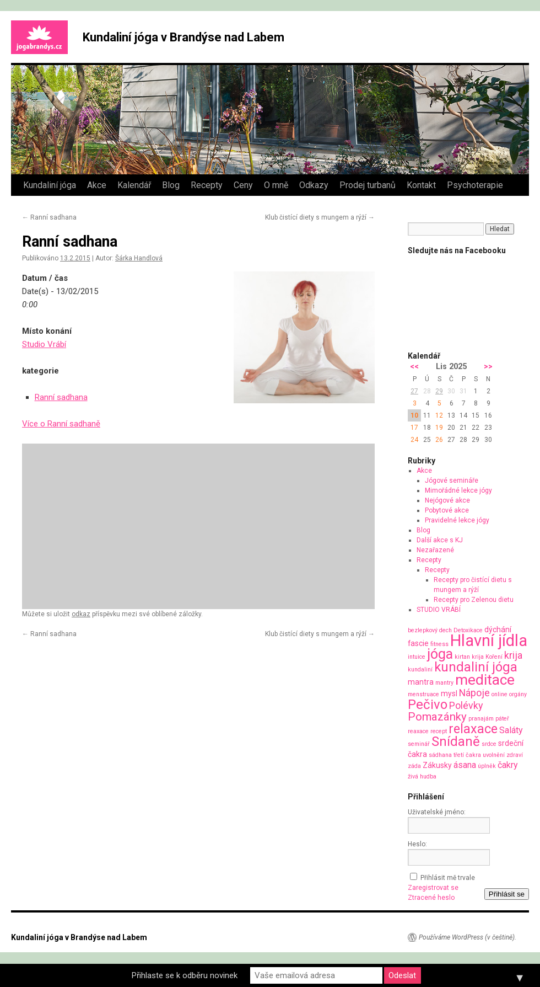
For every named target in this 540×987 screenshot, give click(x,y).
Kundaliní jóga (49, 185)
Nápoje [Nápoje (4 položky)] (474, 692)
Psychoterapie (475, 185)
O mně (276, 185)
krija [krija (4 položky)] (513, 655)
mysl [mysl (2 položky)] (449, 693)
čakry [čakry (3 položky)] (508, 765)
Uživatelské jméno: (437, 812)
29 (439, 391)
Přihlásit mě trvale (447, 878)
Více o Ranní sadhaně (61, 424)
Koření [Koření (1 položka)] (494, 656)
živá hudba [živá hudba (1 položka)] (422, 776)
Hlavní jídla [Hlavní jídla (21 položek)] (488, 640)
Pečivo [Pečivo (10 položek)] (427, 704)
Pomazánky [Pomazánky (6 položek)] (437, 716)
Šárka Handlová (139, 258)
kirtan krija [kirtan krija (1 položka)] (469, 656)
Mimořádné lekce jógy (458, 490)
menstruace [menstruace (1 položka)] (423, 694)
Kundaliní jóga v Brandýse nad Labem (183, 37)
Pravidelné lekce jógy (457, 520)
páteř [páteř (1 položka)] (502, 718)
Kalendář (134, 185)
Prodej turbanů (367, 185)
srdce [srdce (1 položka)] (489, 744)
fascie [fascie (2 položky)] (418, 643)
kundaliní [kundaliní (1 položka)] (420, 669)
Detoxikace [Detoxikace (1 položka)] (468, 630)
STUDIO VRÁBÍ (439, 609)
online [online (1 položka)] (499, 694)
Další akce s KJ (440, 540)
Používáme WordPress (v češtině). (467, 937)
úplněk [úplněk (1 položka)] (487, 766)
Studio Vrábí (44, 344)
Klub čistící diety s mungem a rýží (320, 217)
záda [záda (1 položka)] (414, 766)
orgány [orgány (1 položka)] (518, 694)
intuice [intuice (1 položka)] (416, 656)
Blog (171, 185)
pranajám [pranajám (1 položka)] (481, 718)
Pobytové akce (447, 510)
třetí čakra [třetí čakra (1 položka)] (467, 755)
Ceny (243, 185)
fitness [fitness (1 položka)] (439, 644)
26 (439, 440)
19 (439, 427)
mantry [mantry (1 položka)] (444, 682)
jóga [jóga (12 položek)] (440, 654)
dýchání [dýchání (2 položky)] (497, 629)
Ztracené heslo (431, 897)
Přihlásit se (507, 894)
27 (414, 391)
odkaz (81, 614)
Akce (96, 185)
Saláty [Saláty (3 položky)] (511, 730)
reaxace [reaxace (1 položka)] (418, 731)
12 (439, 415)
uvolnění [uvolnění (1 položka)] (494, 755)
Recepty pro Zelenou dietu (474, 600)
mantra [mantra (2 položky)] (421, 681)
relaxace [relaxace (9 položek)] (473, 729)
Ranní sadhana (49, 217)
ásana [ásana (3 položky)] (464, 765)
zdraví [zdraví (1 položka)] (514, 755)
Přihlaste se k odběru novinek (184, 975)
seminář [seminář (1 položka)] (419, 744)
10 (414, 415)
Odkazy (313, 185)
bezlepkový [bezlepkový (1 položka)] (423, 630)
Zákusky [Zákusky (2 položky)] (437, 765)
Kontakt (421, 185)
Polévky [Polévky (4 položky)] (466, 705)
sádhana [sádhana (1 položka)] (440, 755)
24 (414, 440)
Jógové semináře (451, 480)
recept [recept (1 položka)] (438, 731)
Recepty (207, 185)
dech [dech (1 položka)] (445, 630)
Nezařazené (435, 550)
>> (488, 366)
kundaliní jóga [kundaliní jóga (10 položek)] (475, 667)
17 (414, 427)
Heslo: (417, 844)
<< (414, 366)
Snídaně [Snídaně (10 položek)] (455, 741)
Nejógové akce (447, 500)
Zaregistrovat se (433, 888)
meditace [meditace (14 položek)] (485, 679)
